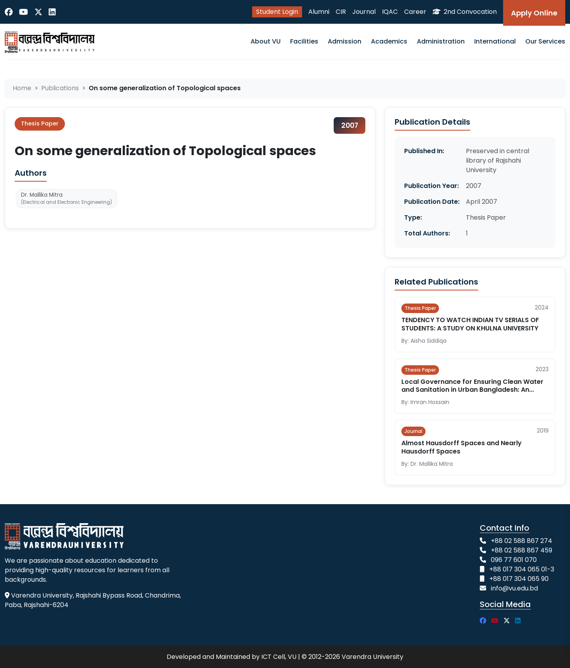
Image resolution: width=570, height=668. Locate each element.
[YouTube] (23, 12)
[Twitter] (38, 12)
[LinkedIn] (52, 12)
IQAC (390, 11)
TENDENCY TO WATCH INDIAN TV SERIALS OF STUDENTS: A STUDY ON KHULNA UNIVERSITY (470, 324)
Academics (389, 41)
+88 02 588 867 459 (521, 550)
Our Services (545, 41)
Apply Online (534, 13)
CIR (341, 11)
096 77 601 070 (514, 559)
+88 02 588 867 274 (521, 540)
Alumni (318, 11)
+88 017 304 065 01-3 (521, 569)
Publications (60, 88)
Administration (441, 41)
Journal (364, 11)
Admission (344, 41)
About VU (266, 41)
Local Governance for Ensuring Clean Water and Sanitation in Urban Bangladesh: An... (472, 386)
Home (22, 88)
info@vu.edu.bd (514, 588)
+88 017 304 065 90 (519, 578)
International (495, 41)
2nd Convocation (465, 11)
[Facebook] (9, 12)
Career (415, 11)
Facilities (304, 41)
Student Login (277, 11)
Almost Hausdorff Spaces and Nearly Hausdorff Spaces (461, 447)
